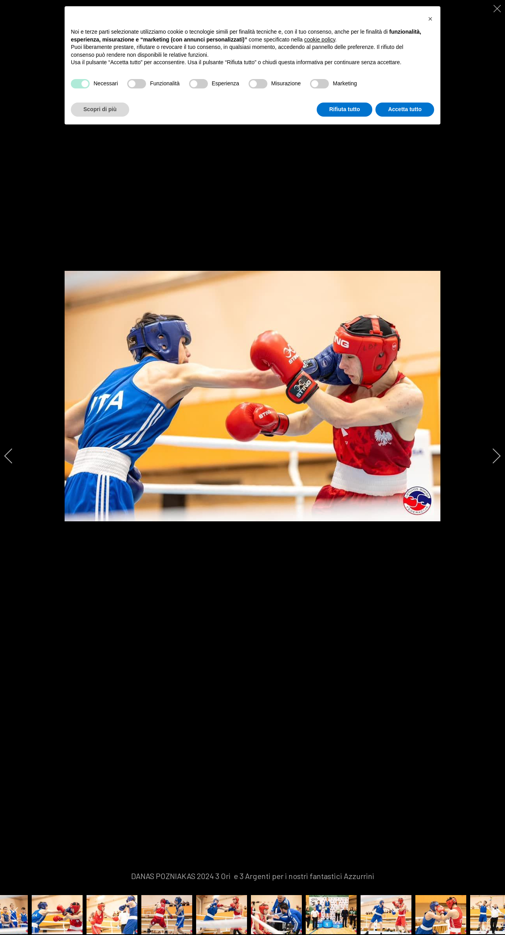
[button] (430, 19)
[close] (498, 9)
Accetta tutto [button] (405, 109)
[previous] (13, 455)
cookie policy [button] (319, 39)
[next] (491, 455)
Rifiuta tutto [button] (344, 109)
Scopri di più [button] (100, 109)
